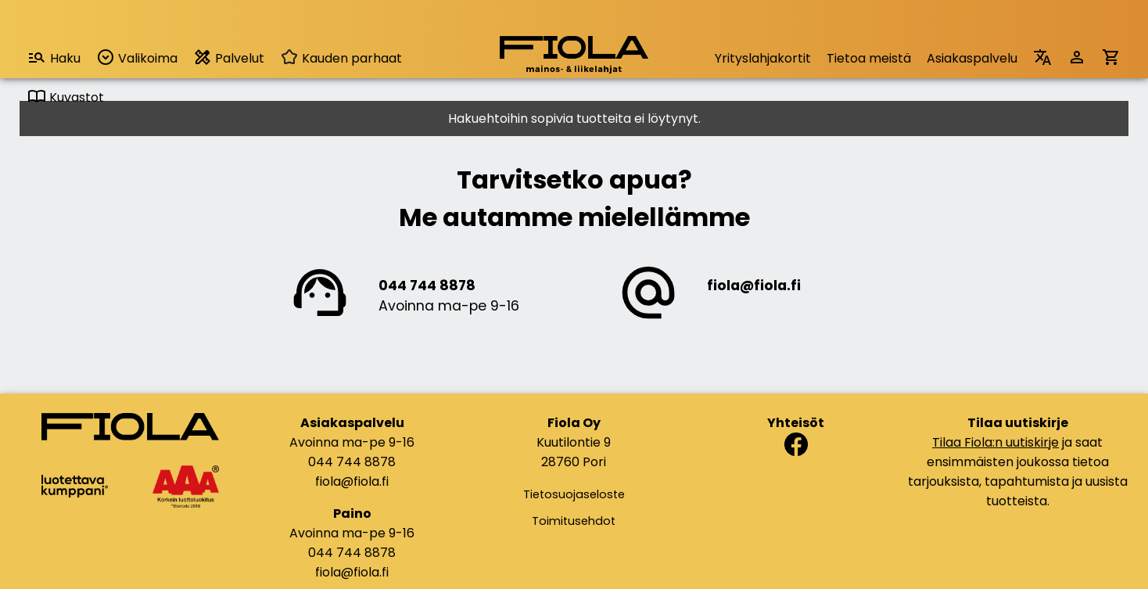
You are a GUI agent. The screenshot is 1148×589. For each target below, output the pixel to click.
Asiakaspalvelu (972, 58)
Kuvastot (65, 97)
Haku (54, 57)
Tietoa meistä (869, 58)
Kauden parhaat (341, 58)
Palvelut (228, 57)
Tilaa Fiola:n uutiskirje (995, 442)
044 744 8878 (426, 285)
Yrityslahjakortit (763, 58)
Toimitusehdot (573, 521)
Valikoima (137, 57)
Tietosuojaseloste (574, 494)
